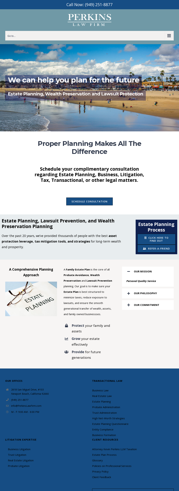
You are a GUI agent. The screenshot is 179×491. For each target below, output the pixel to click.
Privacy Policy (100, 471)
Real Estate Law (102, 396)
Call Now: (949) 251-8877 (89, 4)
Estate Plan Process (104, 454)
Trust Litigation (17, 454)
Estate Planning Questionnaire (110, 424)
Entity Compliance (102, 429)
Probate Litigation (19, 466)
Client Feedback (101, 477)
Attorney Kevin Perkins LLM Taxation (114, 449)
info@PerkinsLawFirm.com (26, 405)
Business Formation (104, 435)
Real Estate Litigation (21, 460)
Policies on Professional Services (111, 466)
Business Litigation (19, 449)
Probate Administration (106, 407)
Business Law (100, 390)
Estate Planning (101, 401)
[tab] (148, 271)
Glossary (97, 460)
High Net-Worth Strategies (108, 418)
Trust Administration (104, 412)
